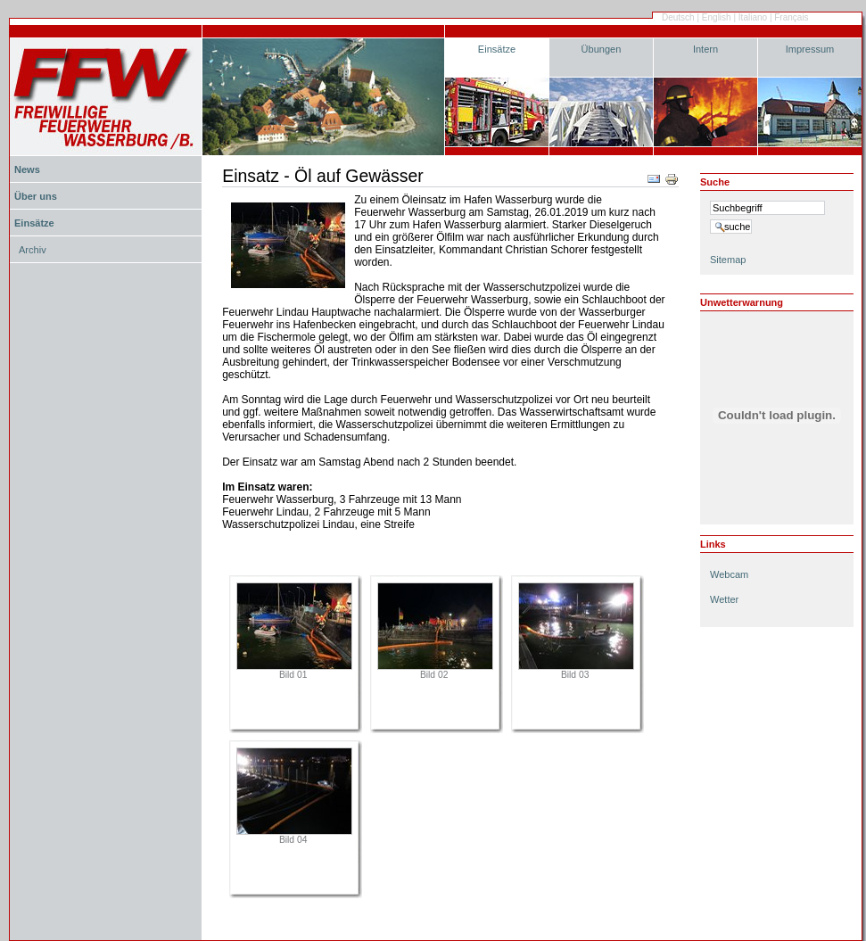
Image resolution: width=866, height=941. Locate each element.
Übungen (601, 49)
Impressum (810, 49)
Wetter (724, 599)
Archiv (32, 249)
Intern (705, 49)
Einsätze (496, 49)
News (27, 169)
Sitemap (728, 259)
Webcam (729, 574)
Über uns (35, 196)
